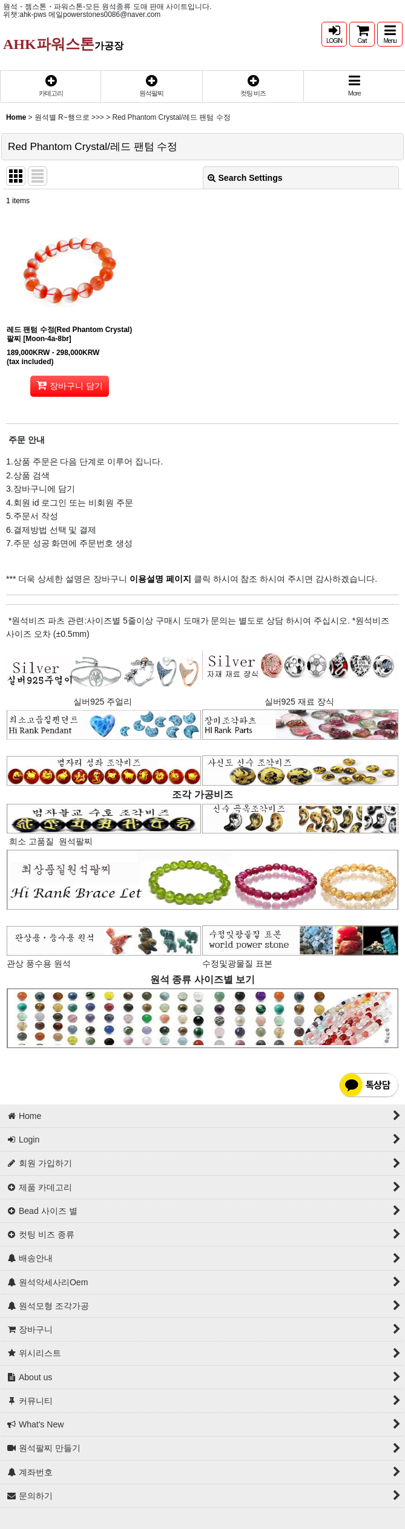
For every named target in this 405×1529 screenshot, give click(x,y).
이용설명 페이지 (159, 579)
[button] (390, 34)
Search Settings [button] (245, 178)
